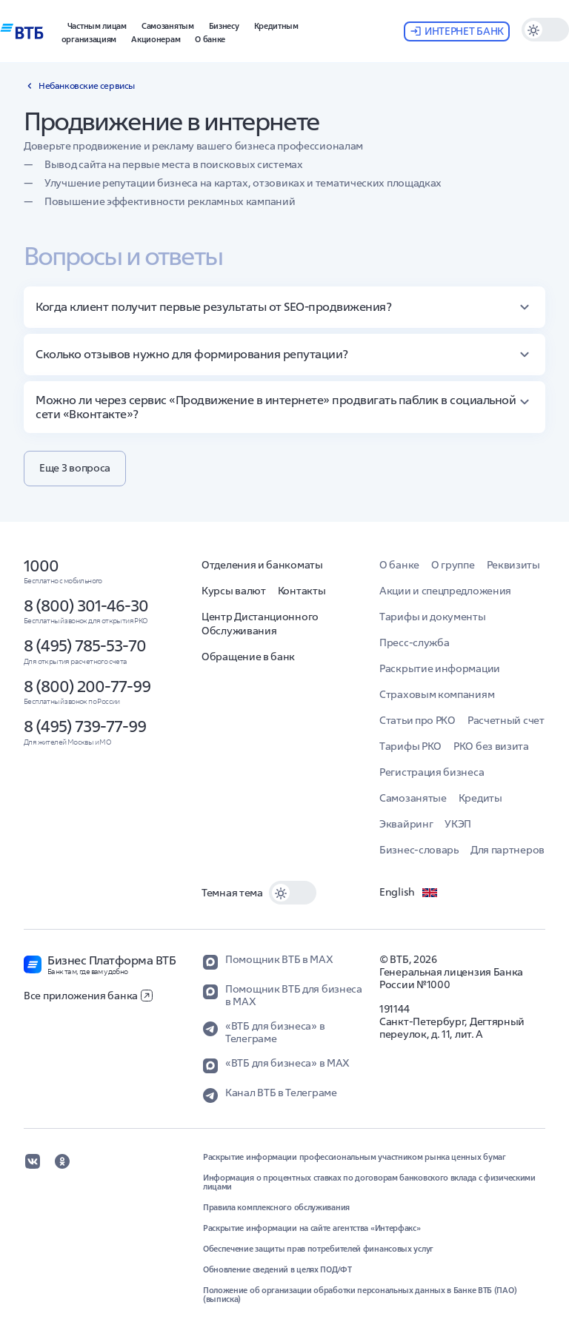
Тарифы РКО (410, 746)
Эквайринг (406, 823)
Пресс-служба (414, 642)
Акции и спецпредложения (445, 590)
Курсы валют (234, 590)
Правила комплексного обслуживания (276, 1207)
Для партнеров (507, 849)
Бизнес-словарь (419, 849)
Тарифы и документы (432, 616)
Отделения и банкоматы (262, 564)
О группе (453, 564)
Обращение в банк (248, 656)
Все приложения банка (88, 995)
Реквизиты (513, 564)
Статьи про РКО (417, 720)
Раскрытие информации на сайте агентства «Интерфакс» (312, 1228)
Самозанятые (413, 798)
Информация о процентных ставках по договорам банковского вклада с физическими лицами (369, 1182)
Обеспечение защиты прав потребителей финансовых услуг (318, 1248)
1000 (41, 565)
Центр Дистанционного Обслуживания (260, 623)
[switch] (545, 29)
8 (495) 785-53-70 (85, 645)
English (409, 893)
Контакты (302, 590)
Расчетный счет (506, 720)
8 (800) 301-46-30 (86, 605)
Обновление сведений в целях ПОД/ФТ (277, 1269)
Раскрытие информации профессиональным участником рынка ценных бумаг (354, 1156)
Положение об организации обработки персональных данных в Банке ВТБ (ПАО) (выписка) (359, 1294)
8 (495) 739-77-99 (85, 726)
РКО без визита (491, 746)
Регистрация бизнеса (431, 772)
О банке (399, 564)
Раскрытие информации (439, 668)
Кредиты (480, 798)
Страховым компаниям (436, 694)
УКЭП (458, 823)
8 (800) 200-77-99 (87, 686)
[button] (224, 24)
